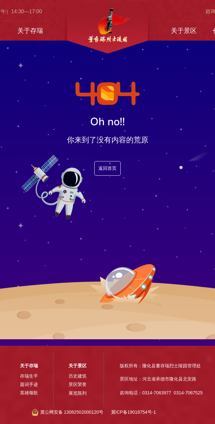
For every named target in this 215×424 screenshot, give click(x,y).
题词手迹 (29, 384)
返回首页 (107, 168)
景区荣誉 (78, 384)
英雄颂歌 (29, 392)
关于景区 (184, 30)
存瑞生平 (29, 376)
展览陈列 (78, 393)
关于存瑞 (30, 30)
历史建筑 (78, 376)
